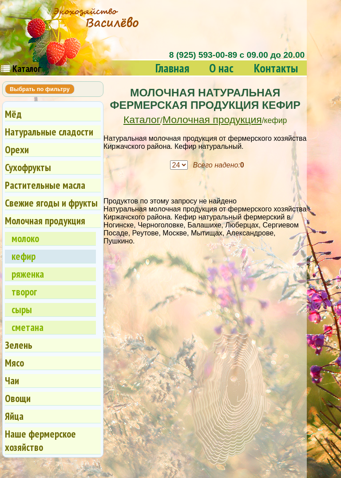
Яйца (14, 416)
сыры (22, 309)
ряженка (28, 273)
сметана (28, 327)
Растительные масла (45, 185)
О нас (221, 67)
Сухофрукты (28, 167)
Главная (172, 67)
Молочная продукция (212, 119)
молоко (25, 238)
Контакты (276, 67)
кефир (24, 256)
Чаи (12, 380)
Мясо (14, 362)
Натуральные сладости (49, 131)
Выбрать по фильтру (40, 89)
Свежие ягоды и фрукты (51, 202)
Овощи (18, 398)
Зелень (18, 345)
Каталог (141, 119)
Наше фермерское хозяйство (40, 440)
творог (24, 291)
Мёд (13, 114)
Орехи (17, 149)
